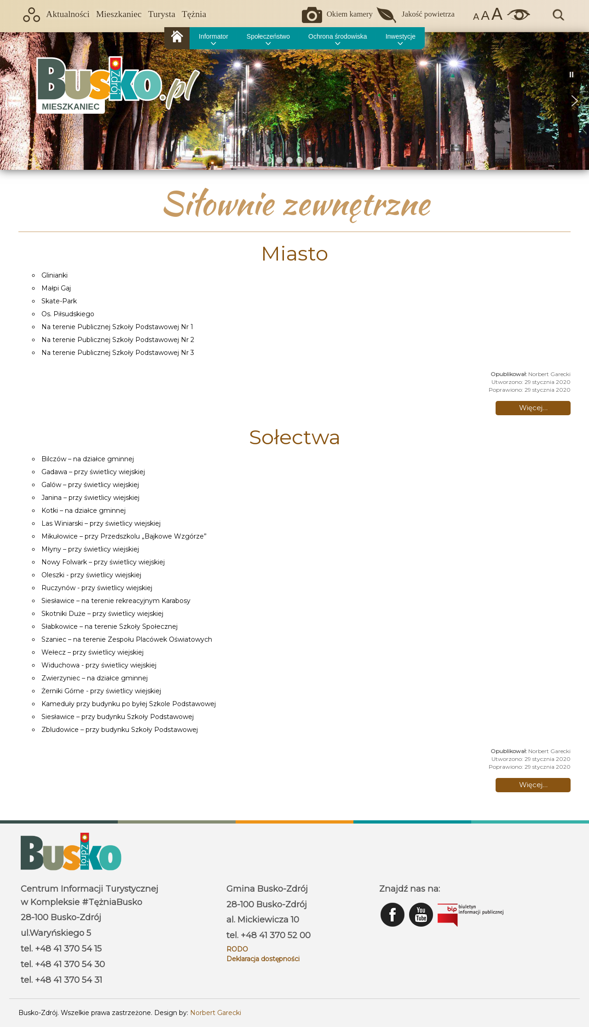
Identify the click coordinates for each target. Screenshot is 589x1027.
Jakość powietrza (428, 14)
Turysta (161, 14)
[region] (294, 101)
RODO (237, 949)
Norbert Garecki (215, 1013)
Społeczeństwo (268, 36)
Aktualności (68, 14)
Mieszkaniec (119, 14)
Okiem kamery (350, 14)
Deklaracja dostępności (263, 959)
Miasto (294, 253)
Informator (213, 36)
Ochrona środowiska (337, 36)
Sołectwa (295, 436)
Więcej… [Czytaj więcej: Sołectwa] (533, 784)
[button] (14, 100)
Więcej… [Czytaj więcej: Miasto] (533, 407)
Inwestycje (401, 36)
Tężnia (194, 14)
